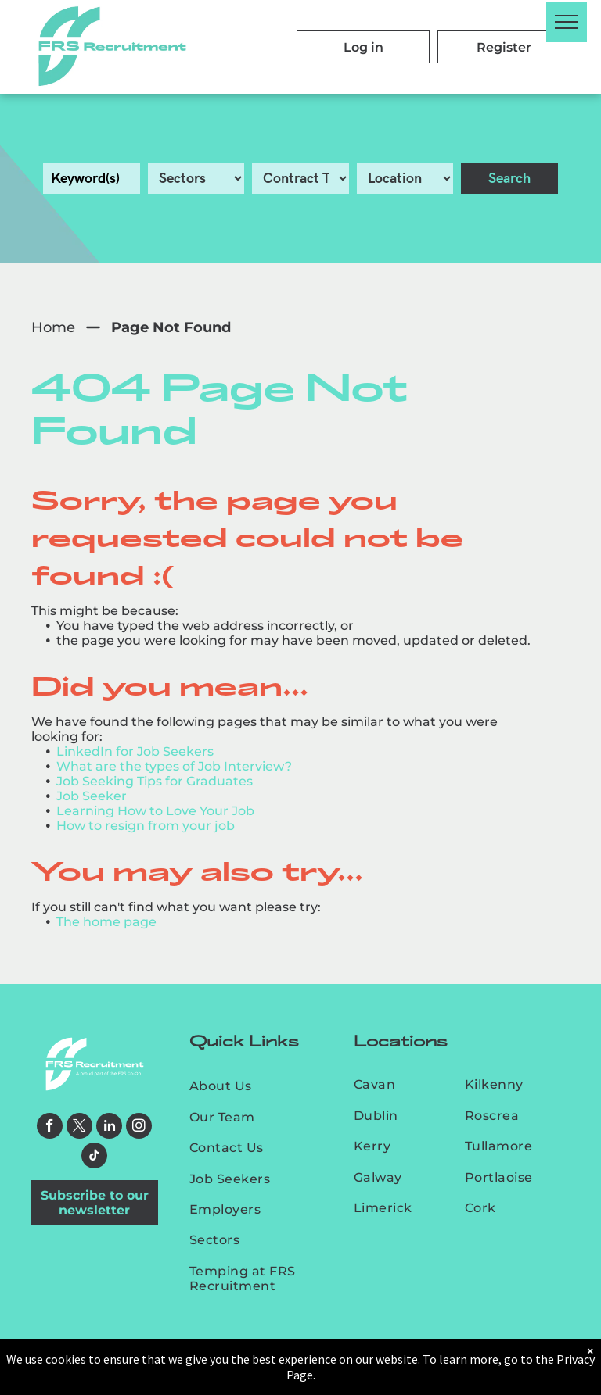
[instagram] (139, 1128)
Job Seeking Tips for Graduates (154, 781)
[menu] (566, 22)
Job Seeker (91, 796)
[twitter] (79, 1128)
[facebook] (50, 1128)
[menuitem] (257, 1086)
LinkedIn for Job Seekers (135, 751)
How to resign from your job (145, 825)
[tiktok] (94, 1157)
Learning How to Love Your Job (155, 810)
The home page (106, 921)
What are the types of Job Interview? (174, 766)
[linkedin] (109, 1128)
